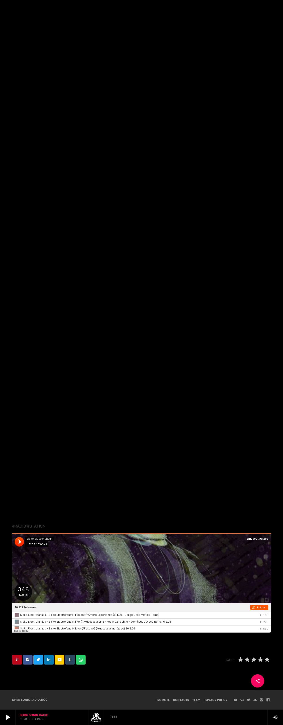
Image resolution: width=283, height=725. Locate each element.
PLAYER (263, 11)
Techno (141, 74)
